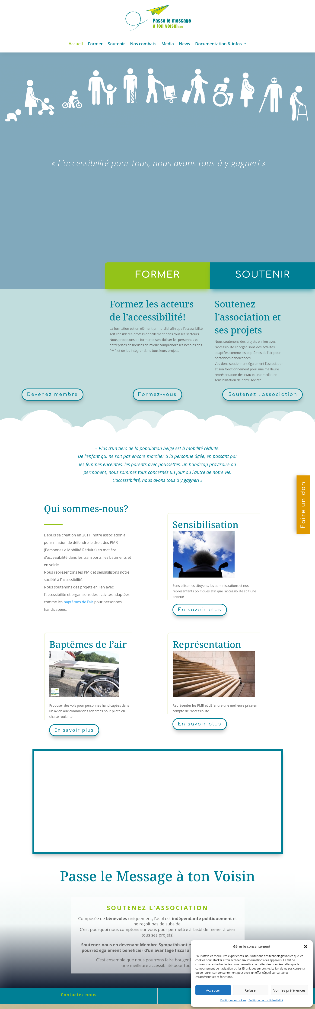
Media (167, 43)
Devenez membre (52, 394)
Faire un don (303, 504)
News (184, 43)
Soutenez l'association (262, 394)
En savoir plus (200, 609)
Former (95, 43)
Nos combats (143, 43)
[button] (305, 946)
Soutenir (116, 43)
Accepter (213, 990)
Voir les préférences (289, 990)
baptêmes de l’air (78, 601)
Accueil (76, 43)
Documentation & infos (218, 43)
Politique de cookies (233, 1000)
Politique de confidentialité (265, 1000)
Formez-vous (157, 394)
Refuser (251, 990)
